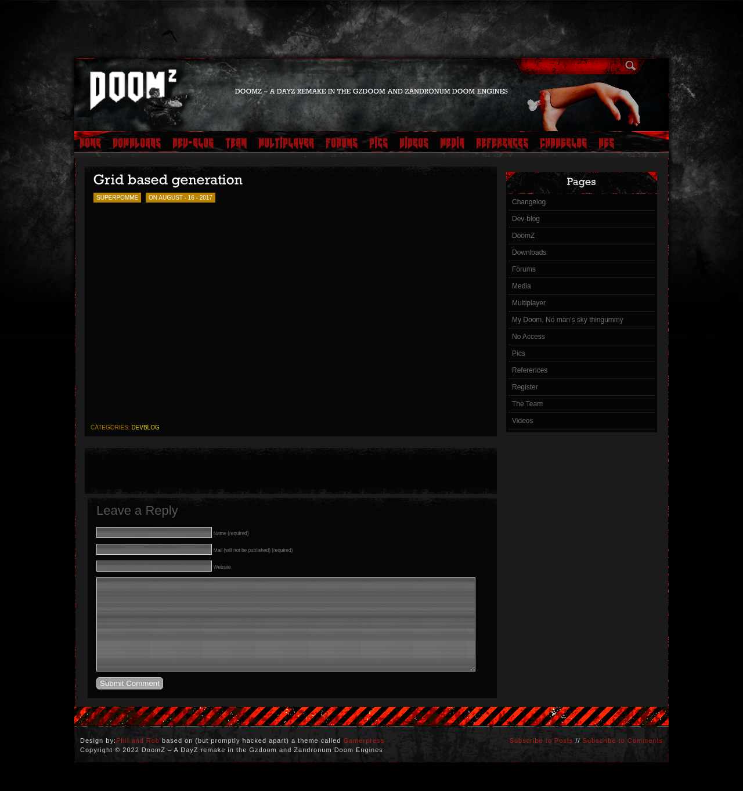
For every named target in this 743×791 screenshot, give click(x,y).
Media (521, 286)
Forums (524, 269)
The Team (527, 404)
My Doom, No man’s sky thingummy (567, 320)
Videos (522, 421)
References (529, 370)
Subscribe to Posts (542, 757)
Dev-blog (526, 219)
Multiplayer (529, 303)
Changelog (529, 202)
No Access (528, 337)
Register (525, 387)
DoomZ (523, 236)
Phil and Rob (138, 757)
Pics (518, 353)
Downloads (529, 252)
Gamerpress (364, 757)
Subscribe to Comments (623, 757)
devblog (145, 427)
